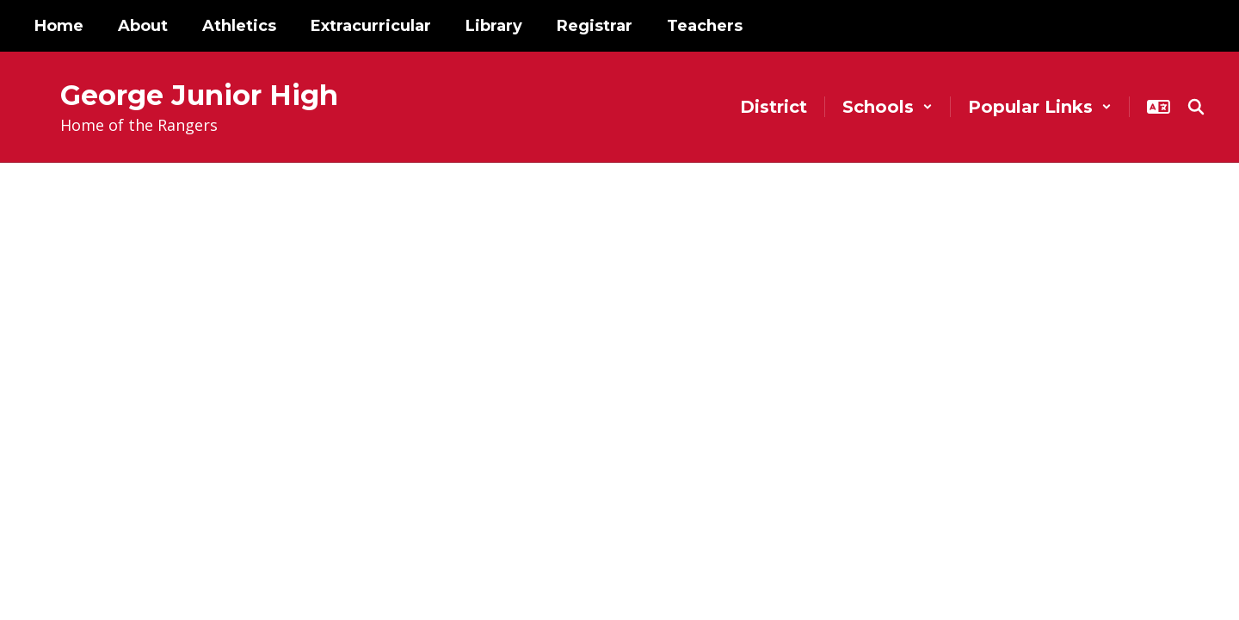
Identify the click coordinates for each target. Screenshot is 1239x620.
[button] (887, 106)
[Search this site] (1196, 106)
